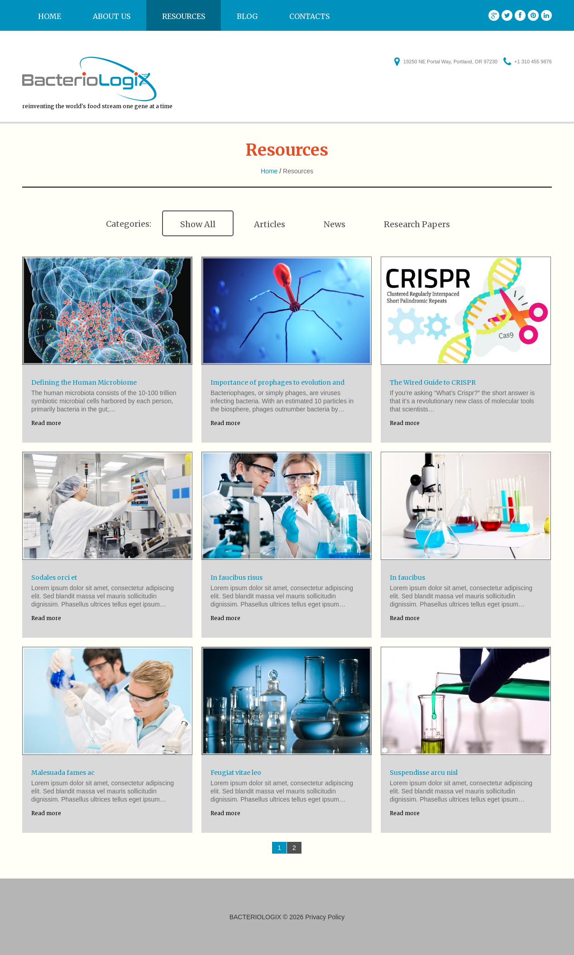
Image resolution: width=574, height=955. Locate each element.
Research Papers (417, 224)
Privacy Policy (324, 917)
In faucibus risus (236, 577)
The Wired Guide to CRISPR (433, 382)
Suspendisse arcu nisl (424, 773)
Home (49, 16)
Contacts (309, 16)
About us (111, 16)
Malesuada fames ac (63, 773)
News (334, 224)
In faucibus (407, 577)
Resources (183, 16)
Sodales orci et (54, 577)
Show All (197, 224)
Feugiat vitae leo (235, 773)
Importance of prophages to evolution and (277, 382)
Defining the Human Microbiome (84, 382)
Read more (46, 423)
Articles (269, 224)
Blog (247, 16)
